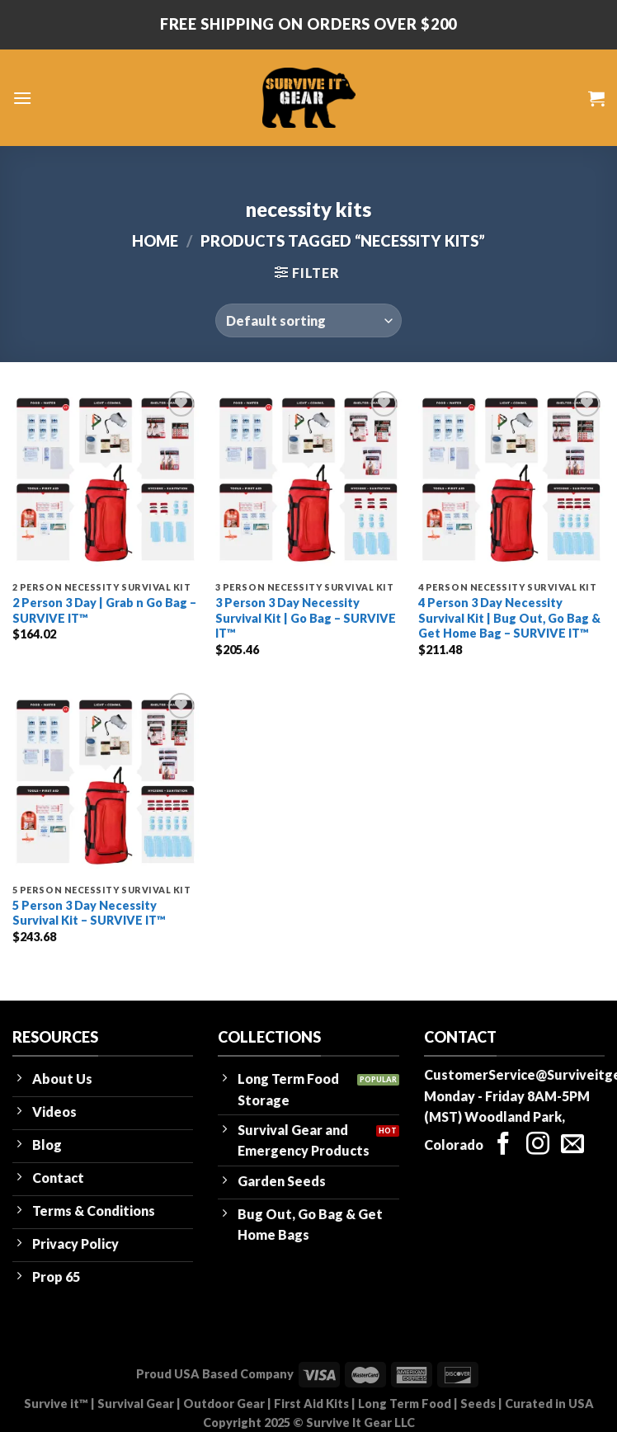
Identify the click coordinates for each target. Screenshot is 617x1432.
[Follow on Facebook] (503, 1145)
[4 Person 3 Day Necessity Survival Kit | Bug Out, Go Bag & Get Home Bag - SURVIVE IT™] (511, 480)
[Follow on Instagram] (537, 1145)
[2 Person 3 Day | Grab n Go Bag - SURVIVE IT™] (105, 480)
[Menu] (22, 98)
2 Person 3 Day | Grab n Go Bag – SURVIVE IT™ (104, 610)
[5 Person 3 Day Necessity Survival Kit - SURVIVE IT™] (105, 782)
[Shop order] (308, 320)
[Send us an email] (572, 1145)
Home (155, 241)
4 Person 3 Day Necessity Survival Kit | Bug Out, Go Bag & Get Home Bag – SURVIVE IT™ (509, 618)
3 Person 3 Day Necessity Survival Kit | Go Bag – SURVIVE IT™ (305, 618)
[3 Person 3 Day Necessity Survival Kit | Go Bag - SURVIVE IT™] (308, 480)
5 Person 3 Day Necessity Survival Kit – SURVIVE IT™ (89, 913)
